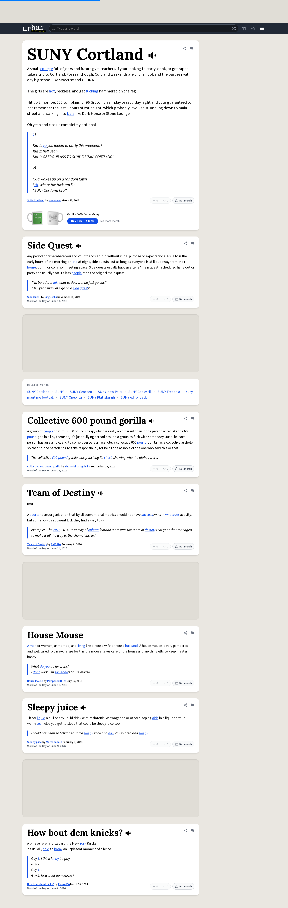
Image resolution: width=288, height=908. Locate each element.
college (46, 69)
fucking (92, 91)
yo (45, 145)
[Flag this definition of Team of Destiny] (192, 490)
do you (45, 666)
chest (108, 457)
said (46, 849)
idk (55, 282)
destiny (150, 529)
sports (34, 514)
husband (131, 645)
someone (61, 672)
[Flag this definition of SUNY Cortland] (191, 48)
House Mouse (35, 681)
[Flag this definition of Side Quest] (192, 243)
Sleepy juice (34, 742)
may (55, 858)
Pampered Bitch (56, 681)
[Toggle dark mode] (253, 28)
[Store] (244, 28)
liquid (41, 718)
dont (36, 672)
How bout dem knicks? (40, 884)
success (147, 514)
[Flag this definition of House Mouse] (192, 633)
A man (31, 645)
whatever (172, 514)
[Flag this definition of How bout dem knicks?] (192, 830)
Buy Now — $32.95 (82, 221)
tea (39, 723)
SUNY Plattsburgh (101, 397)
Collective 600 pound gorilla (43, 467)
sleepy (88, 733)
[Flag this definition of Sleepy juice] (192, 705)
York (83, 843)
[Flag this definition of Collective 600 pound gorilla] (192, 418)
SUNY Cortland (35, 200)
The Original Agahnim (77, 467)
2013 (56, 529)
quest (84, 288)
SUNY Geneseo (81, 391)
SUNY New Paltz (110, 391)
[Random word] (233, 28)
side (76, 288)
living (81, 645)
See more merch (110, 221)
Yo (36, 185)
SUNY (59, 391)
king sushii (51, 297)
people (77, 273)
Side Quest (34, 297)
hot (52, 91)
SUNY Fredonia (169, 391)
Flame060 (64, 884)
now (111, 733)
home (31, 267)
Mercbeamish (54, 742)
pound (32, 436)
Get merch (183, 201)
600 (54, 457)
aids (155, 718)
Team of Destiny (37, 544)
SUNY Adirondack (134, 397)
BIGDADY (56, 544)
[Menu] (262, 28)
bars (70, 113)
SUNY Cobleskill (140, 391)
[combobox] (143, 28)
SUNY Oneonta (71, 397)
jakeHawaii (55, 200)
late (74, 261)
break (58, 849)
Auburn (93, 529)
